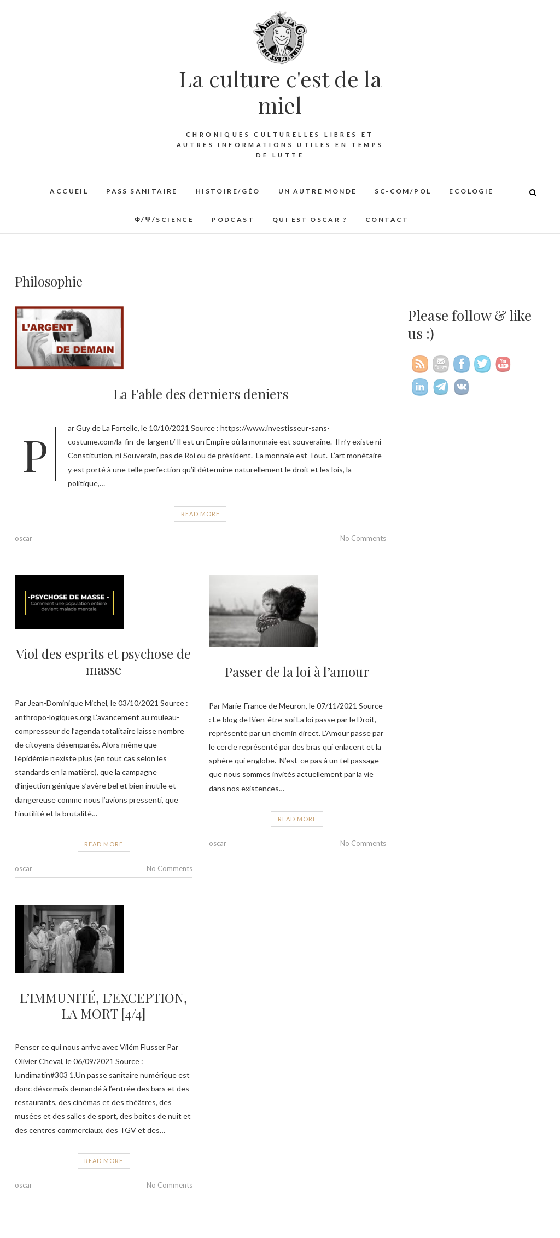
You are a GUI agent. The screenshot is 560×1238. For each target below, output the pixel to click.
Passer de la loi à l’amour (297, 671)
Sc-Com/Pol (403, 191)
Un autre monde (317, 191)
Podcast (233, 219)
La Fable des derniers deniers (200, 393)
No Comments (363, 538)
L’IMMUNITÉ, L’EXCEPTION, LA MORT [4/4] (103, 1005)
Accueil (69, 191)
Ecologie (471, 191)
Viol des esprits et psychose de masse (103, 661)
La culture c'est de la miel (280, 92)
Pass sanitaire (142, 191)
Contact (387, 219)
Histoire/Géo (228, 191)
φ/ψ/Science (164, 219)
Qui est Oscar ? (309, 219)
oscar (23, 538)
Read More (200, 513)
